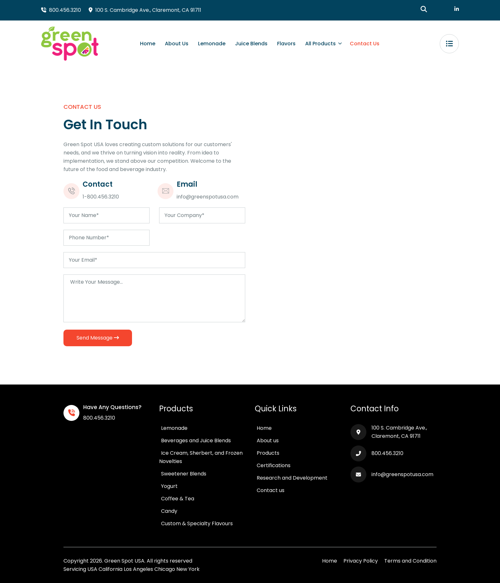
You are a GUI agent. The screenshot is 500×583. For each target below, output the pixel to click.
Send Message (98, 337)
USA (92, 569)
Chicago (164, 569)
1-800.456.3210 (101, 196)
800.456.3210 (99, 418)
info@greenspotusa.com (208, 196)
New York (188, 569)
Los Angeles (138, 569)
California (110, 569)
